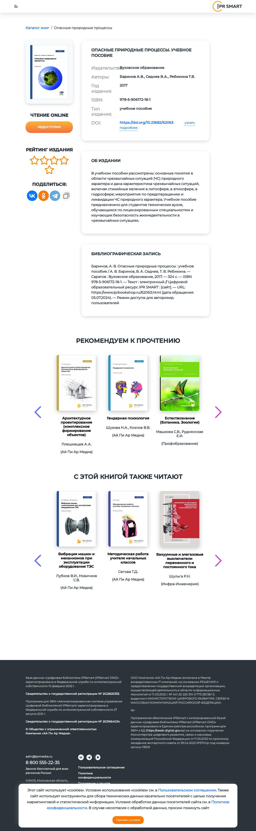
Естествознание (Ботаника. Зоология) (180, 420)
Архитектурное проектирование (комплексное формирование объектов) (76, 426)
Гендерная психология (128, 418)
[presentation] (38, 412)
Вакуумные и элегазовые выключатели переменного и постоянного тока (179, 560)
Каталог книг (37, 28)
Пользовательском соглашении (187, 790)
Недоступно (49, 127)
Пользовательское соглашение (101, 767)
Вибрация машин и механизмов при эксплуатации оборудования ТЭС (76, 560)
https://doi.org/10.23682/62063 (146, 122)
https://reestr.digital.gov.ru (165, 730)
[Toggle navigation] (16, 6)
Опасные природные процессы (83, 28)
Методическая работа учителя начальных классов (128, 558)
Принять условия (128, 820)
